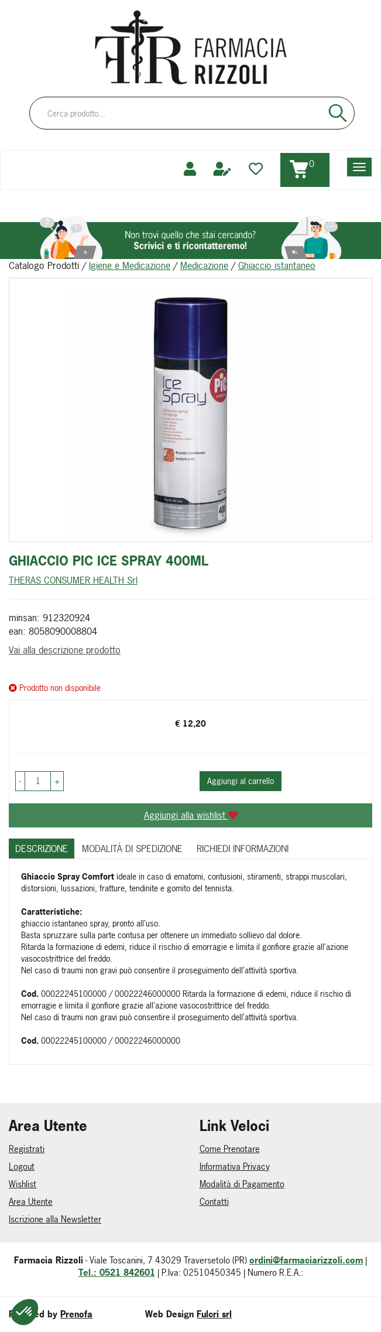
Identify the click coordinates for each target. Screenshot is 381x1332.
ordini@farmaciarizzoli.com (306, 1260)
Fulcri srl (214, 1314)
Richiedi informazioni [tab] (243, 848)
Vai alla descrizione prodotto (65, 649)
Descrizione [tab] (41, 848)
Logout (22, 1166)
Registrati (26, 1149)
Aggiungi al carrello (240, 780)
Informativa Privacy (235, 1166)
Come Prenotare (230, 1149)
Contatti (214, 1201)
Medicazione (204, 265)
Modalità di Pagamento (242, 1184)
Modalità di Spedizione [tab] (132, 848)
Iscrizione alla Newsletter (55, 1219)
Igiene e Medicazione (129, 265)
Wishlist (22, 1184)
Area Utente (31, 1201)
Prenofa (76, 1314)
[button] (20, 781)
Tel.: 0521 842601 (116, 1272)
